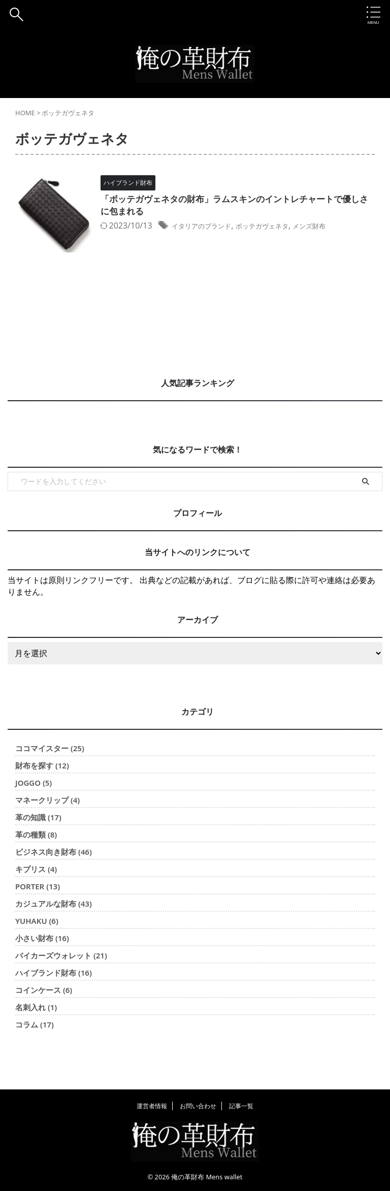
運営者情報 (152, 1105)
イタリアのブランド (232, 227)
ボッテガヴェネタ (305, 227)
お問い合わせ (198, 1105)
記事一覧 (241, 1105)
